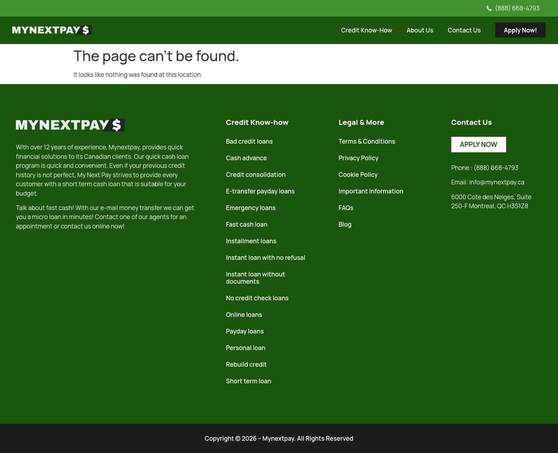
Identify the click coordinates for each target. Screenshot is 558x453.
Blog (344, 224)
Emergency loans (251, 208)
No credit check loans (257, 298)
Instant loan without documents (255, 278)
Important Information (370, 191)
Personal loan (245, 348)
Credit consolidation (256, 174)
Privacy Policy (358, 158)
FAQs (345, 208)
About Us (420, 30)
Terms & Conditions (366, 141)
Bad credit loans (249, 141)
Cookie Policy (358, 174)
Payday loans (245, 331)
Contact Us (464, 30)
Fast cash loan (246, 224)
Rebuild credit (246, 364)
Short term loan (248, 381)
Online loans (244, 314)
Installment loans (251, 241)
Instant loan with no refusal (265, 257)
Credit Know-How (366, 30)
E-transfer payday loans (260, 191)
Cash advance (246, 158)
